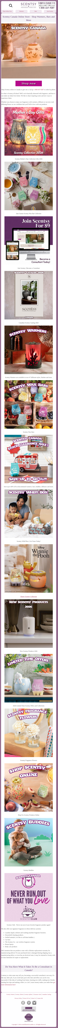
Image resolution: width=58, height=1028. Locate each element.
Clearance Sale (37, 994)
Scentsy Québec (28, 994)
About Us (33, 998)
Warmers (21, 11)
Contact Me (40, 998)
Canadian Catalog (46, 994)
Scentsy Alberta (19, 994)
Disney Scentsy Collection (28, 596)
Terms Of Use (26, 998)
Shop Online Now (7, 11)
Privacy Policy (18, 998)
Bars (36, 11)
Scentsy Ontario (10, 994)
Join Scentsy (50, 11)
